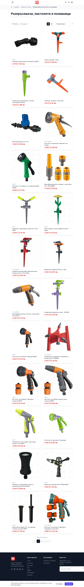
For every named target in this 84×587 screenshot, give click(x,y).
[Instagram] (14, 569)
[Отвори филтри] (15, 24)
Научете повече (16, 584)
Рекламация (30, 572)
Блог (28, 567)
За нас (29, 560)
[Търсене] (66, 2)
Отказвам (59, 584)
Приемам (69, 584)
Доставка (30, 565)
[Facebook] (12, 569)
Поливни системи (26, 7)
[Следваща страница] (49, 541)
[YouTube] (17, 569)
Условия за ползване (49, 560)
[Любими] (69, 2)
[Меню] (12, 2)
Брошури (30, 575)
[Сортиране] (64, 23)
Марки (29, 570)
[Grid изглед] (48, 23)
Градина (16, 7)
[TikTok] (22, 569)
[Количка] (72, 2)
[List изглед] (51, 23)
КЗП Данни (46, 563)
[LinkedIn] (20, 569)
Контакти (30, 563)
